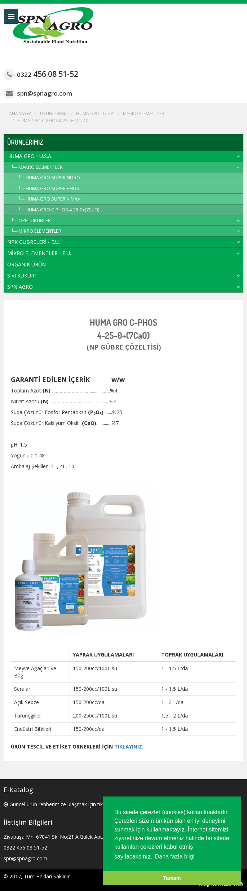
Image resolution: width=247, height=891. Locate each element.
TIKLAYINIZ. (129, 746)
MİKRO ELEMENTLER (39, 231)
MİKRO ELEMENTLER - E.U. (39, 253)
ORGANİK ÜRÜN (26, 264)
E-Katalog (18, 789)
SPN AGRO (20, 286)
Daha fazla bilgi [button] (174, 856)
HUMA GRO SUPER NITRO (53, 177)
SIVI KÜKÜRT (22, 275)
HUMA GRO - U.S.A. (95, 113)
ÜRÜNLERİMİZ (54, 113)
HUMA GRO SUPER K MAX (53, 199)
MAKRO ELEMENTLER (143, 113)
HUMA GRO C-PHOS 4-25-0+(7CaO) (52, 121)
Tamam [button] (172, 878)
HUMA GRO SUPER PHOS (52, 188)
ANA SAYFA (20, 113)
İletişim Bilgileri (28, 822)
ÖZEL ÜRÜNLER (34, 220)
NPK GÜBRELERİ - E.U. (33, 241)
